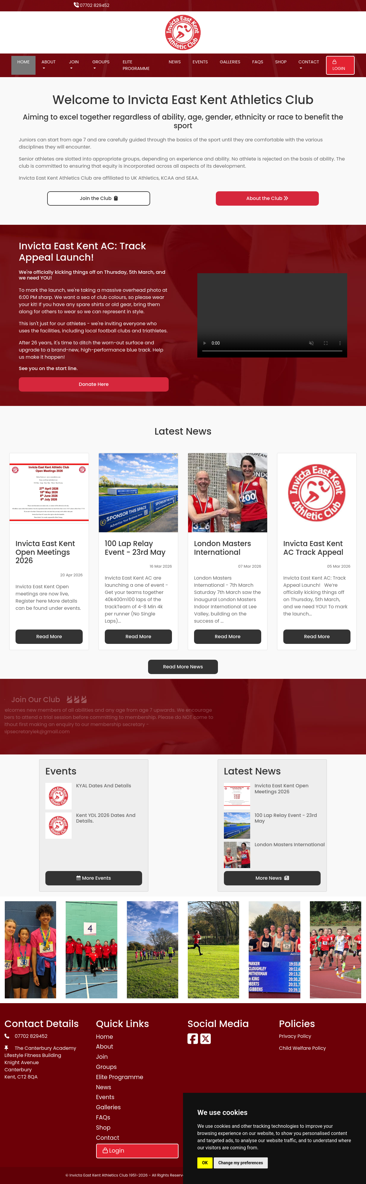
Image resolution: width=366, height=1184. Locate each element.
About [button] (48, 62)
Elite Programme (136, 65)
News (175, 62)
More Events (93, 878)
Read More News (183, 666)
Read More (49, 636)
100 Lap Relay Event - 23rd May (286, 818)
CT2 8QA (27, 1076)
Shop (281, 62)
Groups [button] (101, 62)
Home (23, 62)
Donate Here (94, 384)
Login (339, 65)
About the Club (267, 198)
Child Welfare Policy (302, 1048)
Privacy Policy (295, 1036)
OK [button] (205, 1162)
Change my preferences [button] (241, 1162)
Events (200, 62)
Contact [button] (309, 62)
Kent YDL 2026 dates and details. (106, 818)
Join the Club (98, 198)
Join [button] (74, 62)
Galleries (230, 62)
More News (272, 878)
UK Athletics (145, 178)
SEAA (192, 178)
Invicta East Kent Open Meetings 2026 (282, 788)
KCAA (167, 178)
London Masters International (290, 844)
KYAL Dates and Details (103, 785)
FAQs (257, 62)
